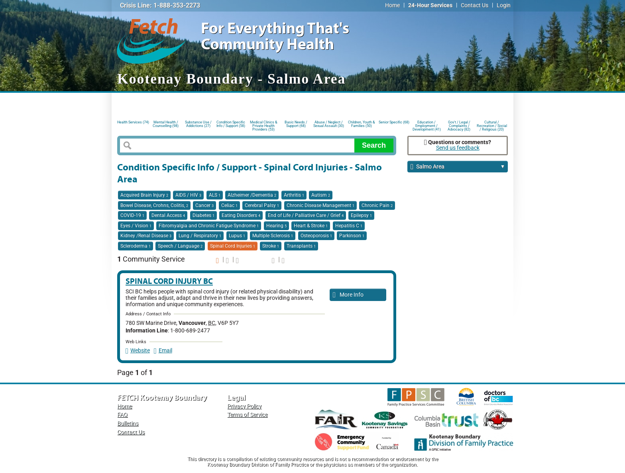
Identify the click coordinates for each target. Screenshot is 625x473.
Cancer (204, 205)
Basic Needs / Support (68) (296, 124)
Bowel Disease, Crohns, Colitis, (154, 205)
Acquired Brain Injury (144, 195)
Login (504, 5)
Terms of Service (247, 414)
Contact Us (474, 5)
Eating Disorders (241, 215)
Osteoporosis (316, 235)
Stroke (270, 246)
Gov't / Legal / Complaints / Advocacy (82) (459, 125)
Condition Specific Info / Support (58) (230, 124)
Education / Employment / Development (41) (427, 125)
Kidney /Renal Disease (145, 235)
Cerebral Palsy (262, 205)
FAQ (122, 414)
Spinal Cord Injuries (232, 246)
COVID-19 (132, 215)
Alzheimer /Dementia (252, 195)
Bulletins (127, 423)
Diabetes (203, 215)
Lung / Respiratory (200, 235)
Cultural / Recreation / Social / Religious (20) (492, 125)
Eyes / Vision (135, 226)
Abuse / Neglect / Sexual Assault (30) (328, 124)
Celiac (229, 205)
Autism (320, 195)
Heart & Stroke (311, 226)
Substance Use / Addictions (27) (198, 124)
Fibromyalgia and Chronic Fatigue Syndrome (209, 226)
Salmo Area (458, 167)
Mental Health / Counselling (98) (166, 124)
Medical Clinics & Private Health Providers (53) (263, 125)
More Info (348, 295)
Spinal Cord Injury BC (169, 281)
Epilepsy (361, 215)
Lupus (237, 235)
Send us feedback (458, 148)
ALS (214, 195)
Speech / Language (180, 246)
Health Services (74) (133, 122)
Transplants (301, 246)
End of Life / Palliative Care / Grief (306, 215)
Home (392, 5)
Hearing (276, 226)
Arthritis (294, 195)
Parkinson (351, 235)
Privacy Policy (244, 406)
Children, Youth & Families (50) (361, 124)
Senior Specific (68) (394, 122)
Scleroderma (135, 246)
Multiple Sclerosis (272, 235)
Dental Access (168, 215)
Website (138, 350)
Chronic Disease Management (320, 205)
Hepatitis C (348, 226)
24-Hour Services (430, 5)
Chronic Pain (377, 205)
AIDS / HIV (188, 195)
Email (163, 350)
